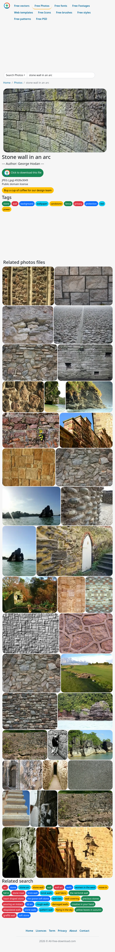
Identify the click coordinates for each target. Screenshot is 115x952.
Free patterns (22, 19)
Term (52, 930)
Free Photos (41, 6)
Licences (41, 930)
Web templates (23, 12)
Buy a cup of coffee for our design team (28, 190)
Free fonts (61, 6)
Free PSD (41, 19)
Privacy (62, 930)
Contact (84, 930)
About (73, 930)
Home (7, 82)
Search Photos (14, 75)
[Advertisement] (57, 47)
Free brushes (64, 12)
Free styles (84, 12)
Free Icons (44, 12)
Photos (18, 82)
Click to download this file (22, 173)
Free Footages (81, 6)
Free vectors (21, 6)
